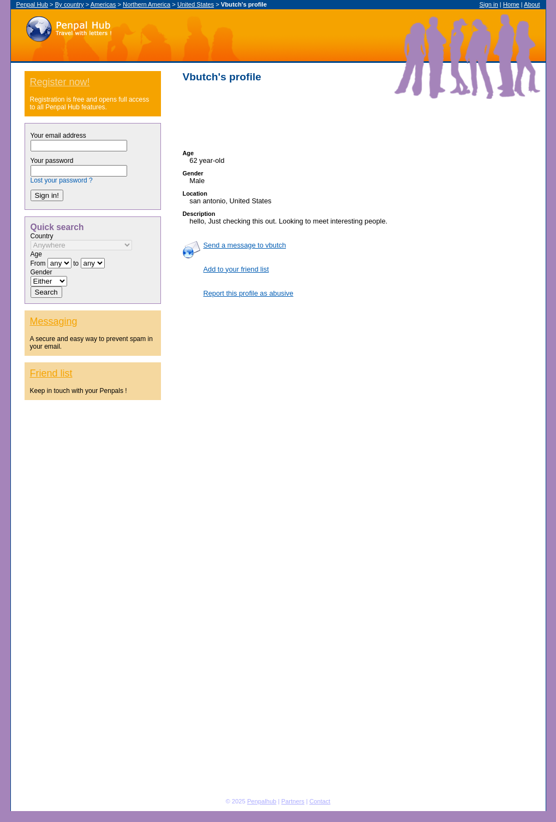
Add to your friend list (236, 269)
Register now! (60, 82)
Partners (293, 801)
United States (195, 4)
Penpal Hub (68, 26)
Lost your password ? (62, 180)
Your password (52, 161)
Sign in (489, 4)
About (532, 4)
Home (511, 4)
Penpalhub (262, 801)
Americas (103, 4)
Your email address (58, 135)
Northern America (146, 4)
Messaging (53, 321)
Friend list (51, 373)
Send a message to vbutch (245, 245)
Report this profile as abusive (249, 293)
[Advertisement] (354, 116)
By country (69, 4)
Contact (320, 801)
